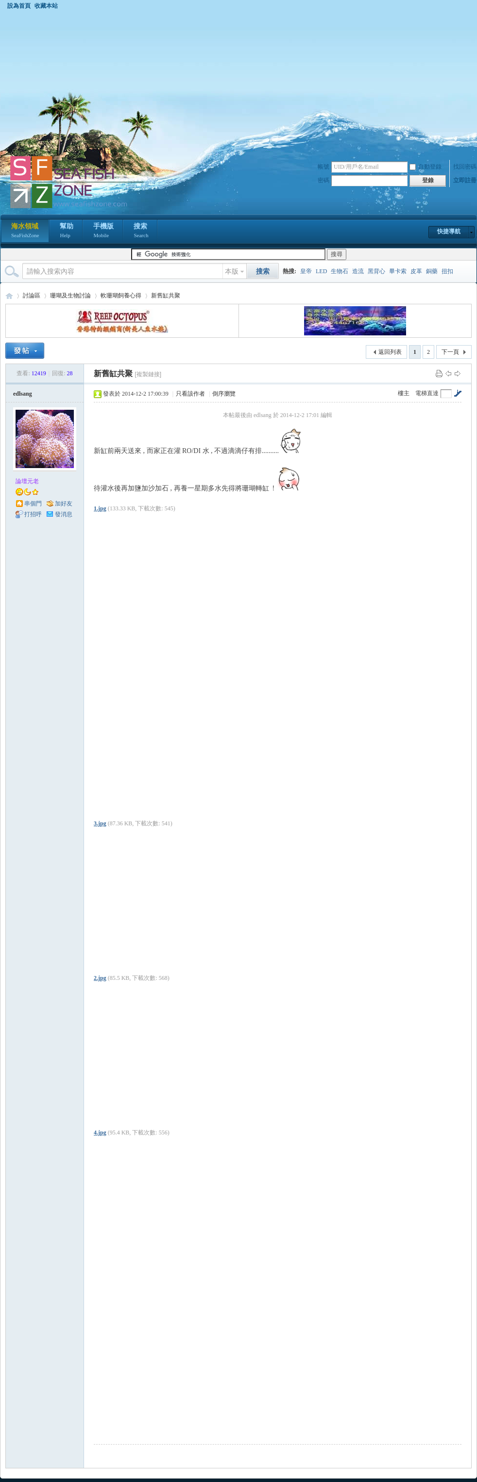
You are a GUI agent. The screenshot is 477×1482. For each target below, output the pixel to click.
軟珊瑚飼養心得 (121, 295)
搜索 (141, 231)
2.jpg (100, 978)
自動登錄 (425, 166)
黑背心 (376, 271)
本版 (231, 271)
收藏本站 (46, 5)
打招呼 (33, 514)
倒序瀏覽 (224, 393)
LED (321, 271)
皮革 (416, 271)
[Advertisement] (238, 82)
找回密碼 (465, 166)
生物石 (339, 271)
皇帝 (306, 271)
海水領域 (25, 231)
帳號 (323, 166)
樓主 (403, 393)
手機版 (103, 231)
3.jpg (100, 823)
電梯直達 (427, 393)
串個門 (33, 503)
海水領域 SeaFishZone (9, 296)
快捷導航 (448, 231)
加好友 (63, 503)
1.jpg (100, 508)
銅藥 (432, 271)
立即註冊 (465, 180)
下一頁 (450, 352)
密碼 (323, 180)
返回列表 (390, 352)
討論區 (31, 295)
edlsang (22, 393)
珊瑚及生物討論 (70, 295)
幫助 (66, 231)
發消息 (63, 514)
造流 (358, 271)
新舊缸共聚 (165, 295)
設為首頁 (19, 5)
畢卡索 (398, 271)
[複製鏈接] (148, 374)
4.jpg (100, 1132)
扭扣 (447, 271)
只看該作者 (190, 393)
